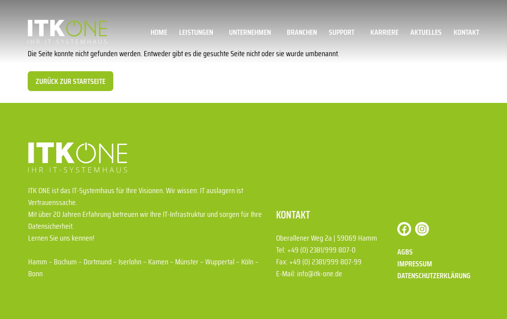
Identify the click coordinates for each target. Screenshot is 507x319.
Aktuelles (426, 32)
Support (343, 32)
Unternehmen (252, 32)
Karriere (384, 32)
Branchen (302, 32)
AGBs (405, 252)
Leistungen (198, 32)
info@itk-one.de (319, 273)
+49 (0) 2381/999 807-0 (321, 249)
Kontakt (466, 32)
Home (159, 32)
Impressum (414, 264)
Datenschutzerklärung (434, 275)
